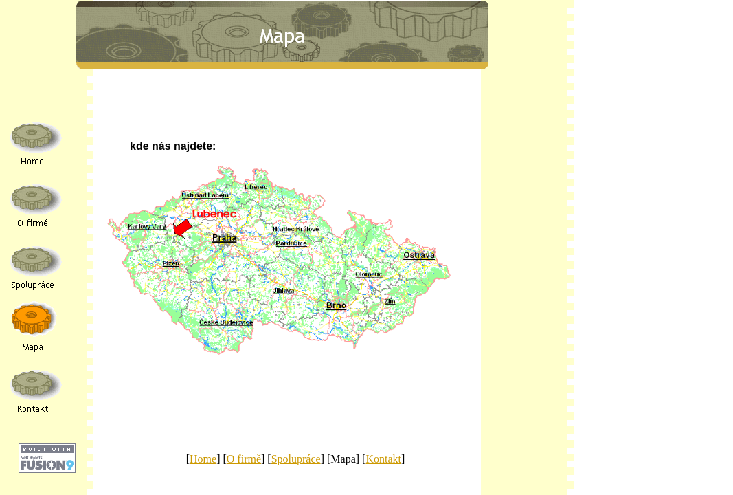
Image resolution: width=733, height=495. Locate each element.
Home (203, 459)
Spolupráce (296, 459)
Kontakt (383, 459)
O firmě (244, 459)
